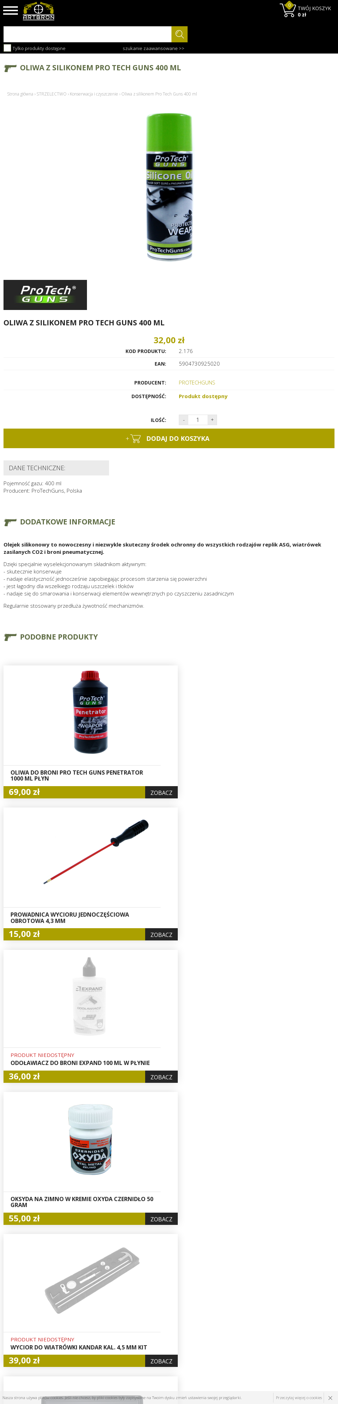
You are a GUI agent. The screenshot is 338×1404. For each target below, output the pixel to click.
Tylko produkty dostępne (35, 48)
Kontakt (97, 1345)
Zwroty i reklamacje (111, 1337)
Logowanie (157, 1305)
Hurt (149, 1297)
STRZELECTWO (51, 94)
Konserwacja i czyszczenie (94, 94)
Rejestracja (157, 1313)
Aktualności (101, 1313)
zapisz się (311, 1324)
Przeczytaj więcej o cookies (299, 1397)
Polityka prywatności (168, 1329)
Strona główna (20, 94)
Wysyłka (97, 1321)
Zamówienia (158, 1321)
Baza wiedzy (102, 1305)
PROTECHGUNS (197, 382)
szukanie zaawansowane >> (153, 48)
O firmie (97, 1297)
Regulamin (100, 1329)
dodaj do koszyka (167, 438)
